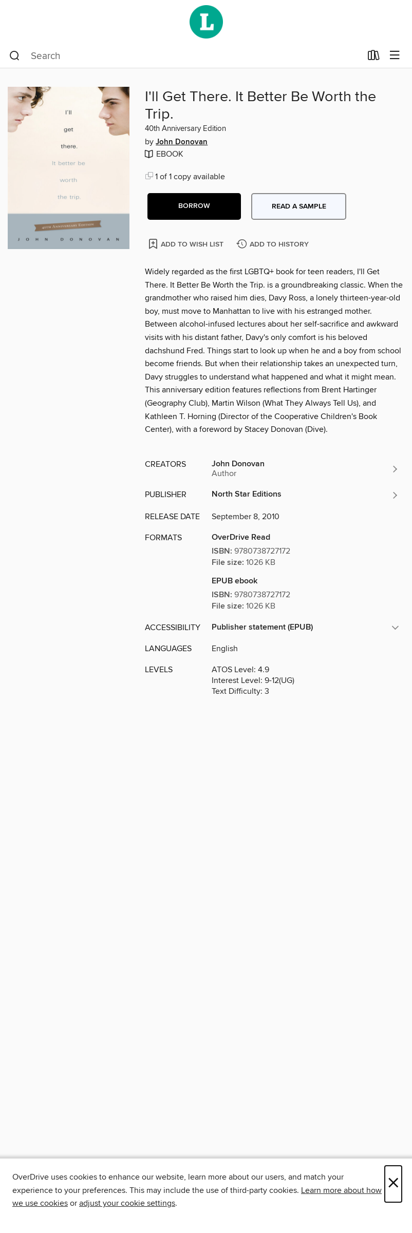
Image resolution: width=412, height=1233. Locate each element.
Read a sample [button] (299, 206)
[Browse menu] (394, 56)
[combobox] (185, 56)
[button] (194, 206)
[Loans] (373, 57)
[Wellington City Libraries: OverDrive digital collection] (206, 22)
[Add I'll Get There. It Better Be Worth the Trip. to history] (273, 244)
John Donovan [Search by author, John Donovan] (182, 142)
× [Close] (393, 1184)
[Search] (15, 56)
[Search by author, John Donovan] (305, 469)
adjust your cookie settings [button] (127, 1203)
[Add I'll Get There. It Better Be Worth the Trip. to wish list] (186, 243)
